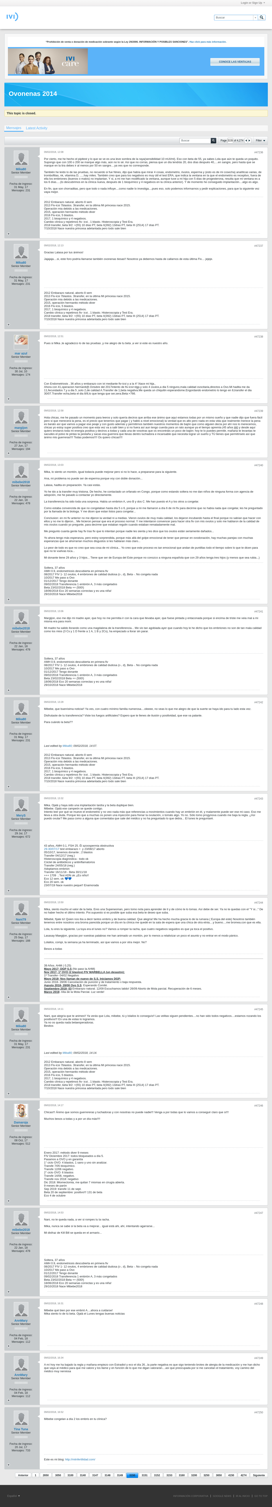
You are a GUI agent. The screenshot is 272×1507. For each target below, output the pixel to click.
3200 (194, 1475)
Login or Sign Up (253, 2)
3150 (132, 1475)
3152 (157, 1475)
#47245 (258, 1009)
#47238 (258, 336)
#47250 (258, 1412)
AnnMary (21, 1320)
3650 (219, 1475)
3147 (95, 1475)
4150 (231, 1475)
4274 (244, 1475)
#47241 (258, 611)
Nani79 (21, 919)
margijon (20, 427)
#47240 (258, 465)
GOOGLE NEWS (222, 1496)
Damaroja (21, 1122)
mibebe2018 (21, 482)
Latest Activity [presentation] (36, 128)
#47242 (258, 702)
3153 (169, 1475)
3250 (206, 1475)
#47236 (258, 152)
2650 (46, 1475)
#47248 (258, 1303)
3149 (120, 1475)
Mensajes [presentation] (13, 128)
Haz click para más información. (208, 41)
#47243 (258, 798)
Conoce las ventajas (235, 61)
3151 (145, 1475)
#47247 (258, 1213)
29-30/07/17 (51, 849)
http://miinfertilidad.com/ (80, 1459)
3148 (108, 1475)
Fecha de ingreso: (20, 183)
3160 (182, 1475)
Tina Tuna (21, 1429)
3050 (58, 1475)
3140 (83, 1475)
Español (13, 1496)
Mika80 (21, 169)
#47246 (258, 1105)
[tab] (13, 128)
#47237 (258, 245)
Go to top (261, 1496)
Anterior (23, 1475)
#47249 (258, 1358)
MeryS (20, 815)
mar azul (21, 353)
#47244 (258, 902)
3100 (71, 1475)
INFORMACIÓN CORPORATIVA (190, 1496)
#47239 (258, 411)
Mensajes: (18, 190)
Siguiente (259, 1475)
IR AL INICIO (243, 1496)
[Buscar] (236, 17)
